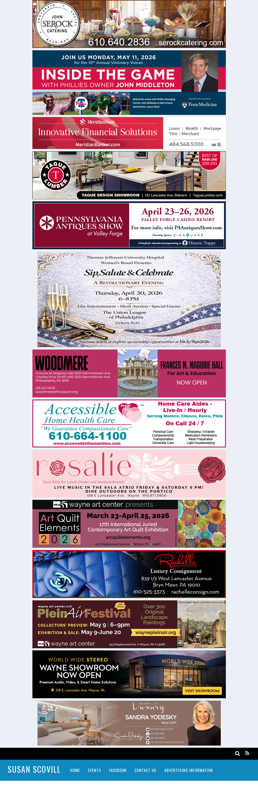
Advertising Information (188, 770)
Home (75, 770)
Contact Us (145, 770)
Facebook (117, 770)
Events (94, 770)
